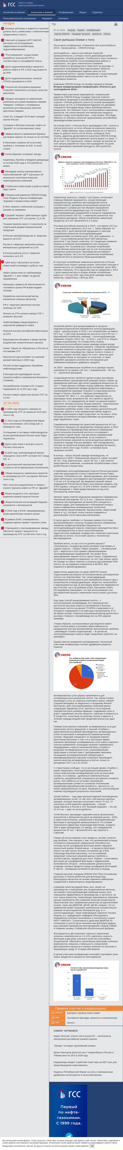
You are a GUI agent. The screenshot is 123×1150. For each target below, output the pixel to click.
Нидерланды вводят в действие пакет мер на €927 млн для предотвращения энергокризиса (85, 1063)
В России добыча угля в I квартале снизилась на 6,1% (21, 254)
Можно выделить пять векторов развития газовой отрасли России (21, 495)
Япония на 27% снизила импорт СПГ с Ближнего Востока (23, 315)
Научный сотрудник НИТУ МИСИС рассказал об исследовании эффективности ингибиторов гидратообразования (22, 45)
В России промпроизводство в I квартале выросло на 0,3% (25, 237)
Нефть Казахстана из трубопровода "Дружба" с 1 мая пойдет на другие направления (22, 275)
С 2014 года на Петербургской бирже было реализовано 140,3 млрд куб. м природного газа (23, 423)
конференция (93, 30)
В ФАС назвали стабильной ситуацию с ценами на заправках (24, 208)
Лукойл (80, 30)
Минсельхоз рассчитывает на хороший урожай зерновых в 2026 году (23, 358)
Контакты (115, 4)
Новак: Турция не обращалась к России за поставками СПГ (25, 349)
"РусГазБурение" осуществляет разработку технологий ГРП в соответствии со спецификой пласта (22, 58)
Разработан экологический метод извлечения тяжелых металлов (20, 297)
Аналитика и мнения (29, 12)
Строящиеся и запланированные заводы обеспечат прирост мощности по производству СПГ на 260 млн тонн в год (25, 531)
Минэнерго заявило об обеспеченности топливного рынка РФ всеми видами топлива (24, 287)
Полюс (107, 34)
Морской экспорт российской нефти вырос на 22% (25, 332)
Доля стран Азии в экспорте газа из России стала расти (23, 445)
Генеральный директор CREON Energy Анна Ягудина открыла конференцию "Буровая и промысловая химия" (24, 198)
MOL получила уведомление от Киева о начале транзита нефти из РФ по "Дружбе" (25, 486)
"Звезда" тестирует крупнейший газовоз (74, 1045)
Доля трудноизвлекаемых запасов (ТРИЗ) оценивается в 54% (22, 80)
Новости (7, 12)
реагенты (96, 34)
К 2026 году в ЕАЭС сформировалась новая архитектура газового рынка (24, 512)
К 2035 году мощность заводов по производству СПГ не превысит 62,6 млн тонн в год (24, 412)
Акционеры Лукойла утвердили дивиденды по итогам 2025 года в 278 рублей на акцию (26, 162)
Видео (70, 12)
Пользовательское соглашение (71, 4)
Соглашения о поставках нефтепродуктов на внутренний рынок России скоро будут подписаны (25, 435)
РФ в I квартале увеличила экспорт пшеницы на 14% (21, 306)
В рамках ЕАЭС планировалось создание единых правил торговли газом (24, 521)
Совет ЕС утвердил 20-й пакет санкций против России (23, 118)
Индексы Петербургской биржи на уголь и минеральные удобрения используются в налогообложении (83, 1073)
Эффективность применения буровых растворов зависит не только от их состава (26, 135)
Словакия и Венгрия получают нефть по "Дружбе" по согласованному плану (24, 127)
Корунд (71, 30)
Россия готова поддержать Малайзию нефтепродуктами (23, 367)
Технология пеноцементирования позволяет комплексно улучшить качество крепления (25, 90)
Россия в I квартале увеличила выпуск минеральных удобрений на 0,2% (23, 246)
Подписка (84, 12)
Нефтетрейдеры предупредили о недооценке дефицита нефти (20, 323)
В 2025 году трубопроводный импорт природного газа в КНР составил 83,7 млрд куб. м (26, 455)
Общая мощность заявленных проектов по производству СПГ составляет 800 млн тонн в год (25, 476)
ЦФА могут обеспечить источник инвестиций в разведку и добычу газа (23, 264)
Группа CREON (61, 34)
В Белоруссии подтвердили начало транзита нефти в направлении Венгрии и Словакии (25, 377)
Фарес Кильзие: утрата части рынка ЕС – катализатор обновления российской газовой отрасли (82, 1037)
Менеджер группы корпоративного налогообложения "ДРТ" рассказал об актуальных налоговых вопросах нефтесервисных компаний (23, 176)
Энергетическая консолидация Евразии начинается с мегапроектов (25, 503)
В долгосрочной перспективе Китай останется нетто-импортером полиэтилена (25, 466)
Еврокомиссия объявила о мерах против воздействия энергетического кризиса (24, 341)
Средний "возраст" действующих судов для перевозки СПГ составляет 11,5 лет (25, 217)
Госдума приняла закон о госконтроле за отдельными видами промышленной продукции (24, 227)
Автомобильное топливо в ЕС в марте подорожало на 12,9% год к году (23, 387)
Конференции (53, 12)
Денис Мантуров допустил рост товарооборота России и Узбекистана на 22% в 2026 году (83, 1054)
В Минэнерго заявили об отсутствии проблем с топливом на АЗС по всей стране (22, 145)
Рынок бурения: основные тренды (23, 154)
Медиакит (99, 4)
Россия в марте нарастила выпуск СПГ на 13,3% (25, 396)
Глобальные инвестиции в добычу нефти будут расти (26, 188)
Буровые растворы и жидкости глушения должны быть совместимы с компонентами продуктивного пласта (26, 31)
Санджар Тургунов (81, 34)
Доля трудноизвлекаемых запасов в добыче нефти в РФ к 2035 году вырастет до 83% (25, 69)
